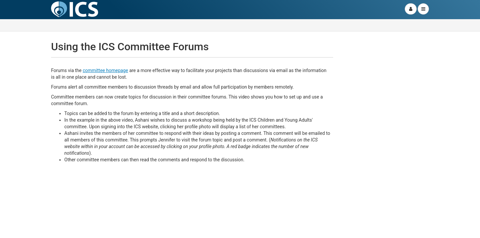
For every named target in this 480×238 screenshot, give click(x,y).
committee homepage (105, 70)
